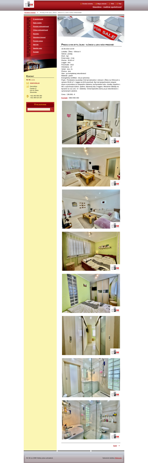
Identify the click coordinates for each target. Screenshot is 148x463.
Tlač (119, 3)
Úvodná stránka (87, 3)
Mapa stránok (101, 3)
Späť (115, 446)
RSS (112, 3)
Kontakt (64, 98)
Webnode (118, 458)
